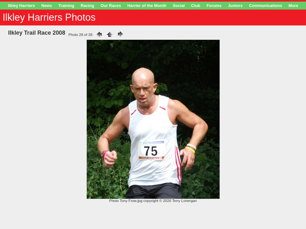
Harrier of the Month (146, 5)
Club (195, 5)
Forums (214, 5)
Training (66, 5)
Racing (87, 5)
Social (179, 5)
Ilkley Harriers (21, 5)
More (293, 5)
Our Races (111, 5)
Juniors (235, 5)
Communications (265, 5)
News (46, 5)
